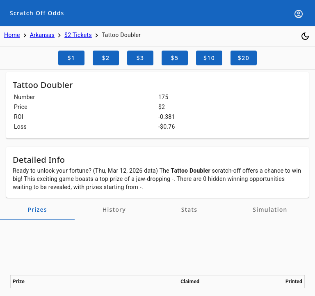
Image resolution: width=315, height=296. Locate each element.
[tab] (37, 210)
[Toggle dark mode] (305, 36)
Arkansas (42, 35)
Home (12, 35)
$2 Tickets (78, 35)
